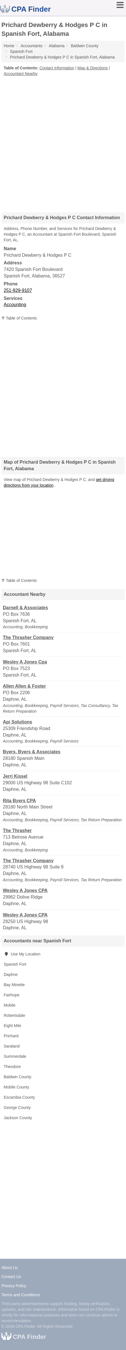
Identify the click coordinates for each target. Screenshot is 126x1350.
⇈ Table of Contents (19, 318)
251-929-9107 (18, 290)
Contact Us (11, 1276)
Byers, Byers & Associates (31, 751)
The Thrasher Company (28, 637)
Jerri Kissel (15, 776)
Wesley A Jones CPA (25, 890)
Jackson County (18, 1117)
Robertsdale (14, 1015)
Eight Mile (12, 1025)
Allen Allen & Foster (24, 686)
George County (17, 1107)
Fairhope (11, 995)
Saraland (12, 1046)
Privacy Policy (13, 1285)
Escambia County (19, 1097)
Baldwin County (17, 1077)
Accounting (15, 304)
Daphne (11, 974)
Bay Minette (14, 984)
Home (9, 45)
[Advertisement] (63, 142)
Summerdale (15, 1056)
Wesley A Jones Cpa (25, 662)
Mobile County (16, 1087)
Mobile (9, 1005)
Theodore (12, 1066)
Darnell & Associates (25, 607)
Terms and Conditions (20, 1295)
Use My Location (22, 954)
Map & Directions (92, 68)
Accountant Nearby (21, 73)
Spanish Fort (15, 964)
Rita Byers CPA (19, 800)
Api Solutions (17, 721)
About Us (9, 1267)
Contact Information (57, 68)
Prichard (11, 1036)
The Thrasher (17, 830)
